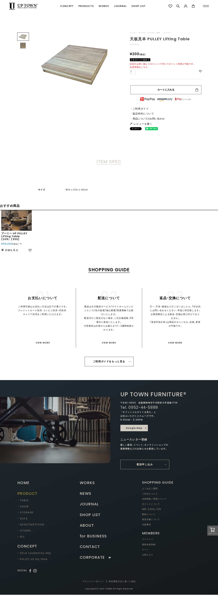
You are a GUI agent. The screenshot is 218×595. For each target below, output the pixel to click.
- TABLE (23, 500)
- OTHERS (24, 531)
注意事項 (146, 525)
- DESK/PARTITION (30, 525)
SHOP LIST (139, 6)
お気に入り (147, 555)
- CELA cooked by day (34, 553)
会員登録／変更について (154, 499)
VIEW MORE (43, 342)
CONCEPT (67, 6)
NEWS (86, 493)
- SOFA (22, 519)
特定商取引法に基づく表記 (122, 581)
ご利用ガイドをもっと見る (109, 361)
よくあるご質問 (150, 489)
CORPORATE (95, 557)
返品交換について (151, 520)
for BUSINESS (93, 536)
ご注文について (150, 494)
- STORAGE (25, 513)
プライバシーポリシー (93, 581)
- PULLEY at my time (32, 559)
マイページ (147, 539)
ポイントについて (151, 504)
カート (145, 550)
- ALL (21, 537)
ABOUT (87, 525)
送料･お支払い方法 (151, 509)
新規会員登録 (149, 545)
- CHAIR (23, 507)
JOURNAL (120, 6)
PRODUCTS (86, 6)
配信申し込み (145, 464)
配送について (149, 515)
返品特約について (143, 113)
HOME (23, 483)
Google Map (134, 428)
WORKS (104, 6)
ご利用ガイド (141, 108)
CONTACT (90, 547)
